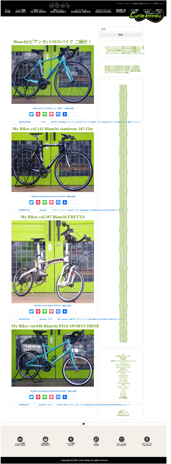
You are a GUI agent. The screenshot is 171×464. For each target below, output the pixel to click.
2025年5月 (123, 105)
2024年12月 (123, 113)
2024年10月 (123, 116)
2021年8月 (123, 177)
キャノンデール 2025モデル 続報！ (117, 73)
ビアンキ (78, 210)
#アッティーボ (72, 122)
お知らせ (123, 369)
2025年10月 (123, 97)
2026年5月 (123, 85)
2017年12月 (123, 247)
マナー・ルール (123, 387)
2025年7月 (123, 101)
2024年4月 (123, 125)
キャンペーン (123, 371)
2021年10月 (123, 174)
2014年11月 (123, 307)
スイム (123, 374)
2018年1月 (123, 246)
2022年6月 (123, 161)
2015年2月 (123, 302)
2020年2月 (123, 206)
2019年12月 (123, 209)
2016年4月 (123, 279)
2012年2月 (123, 337)
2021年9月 (123, 175)
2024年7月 (123, 121)
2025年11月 (123, 95)
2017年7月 (123, 255)
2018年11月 (123, 230)
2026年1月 (123, 92)
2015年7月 (123, 294)
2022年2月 (123, 167)
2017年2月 (123, 263)
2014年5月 (123, 315)
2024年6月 (123, 122)
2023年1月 (123, 149)
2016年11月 (123, 268)
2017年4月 (123, 260)
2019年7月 (123, 217)
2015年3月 (123, 300)
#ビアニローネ (84, 122)
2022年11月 (123, 153)
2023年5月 (123, 143)
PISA (65, 405)
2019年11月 (123, 210)
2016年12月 (123, 266)
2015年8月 (123, 292)
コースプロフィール (123, 372)
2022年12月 (123, 151)
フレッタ (86, 319)
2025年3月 (123, 108)
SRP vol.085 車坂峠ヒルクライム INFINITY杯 (123, 50)
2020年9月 (123, 194)
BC (123, 355)
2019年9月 (123, 214)
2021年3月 (123, 185)
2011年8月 (123, 342)
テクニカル (123, 380)
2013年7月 (123, 326)
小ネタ (123, 396)
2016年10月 (123, 270)
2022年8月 (123, 157)
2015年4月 (123, 298)
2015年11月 (123, 287)
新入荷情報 (123, 398)
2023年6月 (123, 141)
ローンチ (123, 395)
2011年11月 (123, 339)
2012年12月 (123, 332)
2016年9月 (123, 271)
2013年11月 (123, 324)
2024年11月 (123, 114)
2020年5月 (123, 201)
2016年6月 (123, 276)
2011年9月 (123, 340)
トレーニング (123, 382)
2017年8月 (123, 254)
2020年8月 (123, 196)
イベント (123, 363)
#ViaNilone (62, 122)
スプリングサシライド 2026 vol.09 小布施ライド (123, 52)
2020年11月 (123, 191)
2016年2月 (123, 282)
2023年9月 (123, 137)
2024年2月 (123, 129)
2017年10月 (123, 250)
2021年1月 (123, 188)
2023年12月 (123, 132)
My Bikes (43, 210)
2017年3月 (123, 262)
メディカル (123, 388)
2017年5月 (123, 258)
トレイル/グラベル (123, 383)
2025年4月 (123, 106)
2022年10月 (123, 154)
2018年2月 (123, 244)
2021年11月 (123, 172)
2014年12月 (123, 305)
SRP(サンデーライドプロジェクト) (123, 361)
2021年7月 (123, 178)
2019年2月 (123, 225)
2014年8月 (123, 311)
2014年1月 (123, 321)
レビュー (123, 393)
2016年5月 (123, 278)
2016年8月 (123, 273)
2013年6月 (123, 327)
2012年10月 (123, 334)
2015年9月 (123, 290)
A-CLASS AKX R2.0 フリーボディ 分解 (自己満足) (123, 71)
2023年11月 (123, 133)
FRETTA (72, 319)
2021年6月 (123, 180)
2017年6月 (123, 257)
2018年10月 (123, 231)
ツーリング (123, 379)
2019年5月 (123, 220)
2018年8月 (123, 234)
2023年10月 (123, 135)
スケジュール (123, 375)
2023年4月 (123, 145)
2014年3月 (123, 318)
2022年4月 (123, 164)
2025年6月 (123, 103)
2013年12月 (123, 323)
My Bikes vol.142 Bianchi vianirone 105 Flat (52, 128)
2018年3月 (123, 242)
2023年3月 (123, 146)
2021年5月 (123, 182)
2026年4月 (123, 87)
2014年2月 (123, 319)
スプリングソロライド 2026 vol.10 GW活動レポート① (124, 49)
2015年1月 (123, 303)
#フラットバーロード (59, 210)
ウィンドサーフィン (123, 366)
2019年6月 (123, 218)
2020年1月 (123, 207)
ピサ (77, 405)
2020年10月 (123, 193)
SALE (123, 359)
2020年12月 (123, 190)
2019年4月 (123, 222)
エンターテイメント (123, 367)
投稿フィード (123, 412)
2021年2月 (123, 186)
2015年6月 (123, 295)
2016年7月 (123, 274)
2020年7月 (123, 198)
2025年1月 (123, 111)
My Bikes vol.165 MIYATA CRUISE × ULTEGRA (122, 66)
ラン (123, 390)
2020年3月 (123, 204)
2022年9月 (123, 156)
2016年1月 (123, 284)
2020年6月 (123, 199)
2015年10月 (123, 289)
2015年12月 (123, 286)
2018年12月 (123, 228)
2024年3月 (123, 127)
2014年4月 (123, 316)
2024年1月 (123, 130)
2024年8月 (123, 119)
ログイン (123, 411)
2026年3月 (123, 89)
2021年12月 (123, 170)
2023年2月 (123, 148)
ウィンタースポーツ (123, 364)
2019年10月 (123, 212)
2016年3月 (123, 281)
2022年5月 (123, 162)
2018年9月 (123, 233)
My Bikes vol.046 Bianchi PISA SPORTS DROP (55, 326)
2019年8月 (123, 215)
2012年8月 (123, 335)
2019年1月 (123, 226)
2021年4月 (123, 183)
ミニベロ (82, 405)
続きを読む (53, 108)
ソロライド (123, 377)
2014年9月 (123, 310)
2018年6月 (123, 238)
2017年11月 (123, 249)
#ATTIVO (54, 122)
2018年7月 (123, 236)
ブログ (43, 122)
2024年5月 (123, 124)
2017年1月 (123, 265)
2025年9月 (123, 98)
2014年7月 (123, 313)
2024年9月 (123, 117)
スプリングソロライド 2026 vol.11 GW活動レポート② (124, 47)
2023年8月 (123, 138)
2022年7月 (123, 159)
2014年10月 (123, 308)
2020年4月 (123, 202)
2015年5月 (123, 297)
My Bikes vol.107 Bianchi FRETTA (52, 216)
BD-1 (59, 319)
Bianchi (93, 122)
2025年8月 (123, 100)
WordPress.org (123, 415)
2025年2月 (123, 109)
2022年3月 (123, 166)
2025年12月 (123, 93)
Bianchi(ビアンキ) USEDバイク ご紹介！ (52, 41)
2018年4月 (123, 241)
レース (123, 391)
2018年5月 (123, 239)
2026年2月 (123, 90)
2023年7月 (123, 140)
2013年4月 (123, 329)
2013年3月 (123, 331)
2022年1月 (123, 169)
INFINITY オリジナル (123, 356)
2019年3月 (123, 223)
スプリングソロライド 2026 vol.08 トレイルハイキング (125, 53)
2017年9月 (123, 252)
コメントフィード (123, 414)
